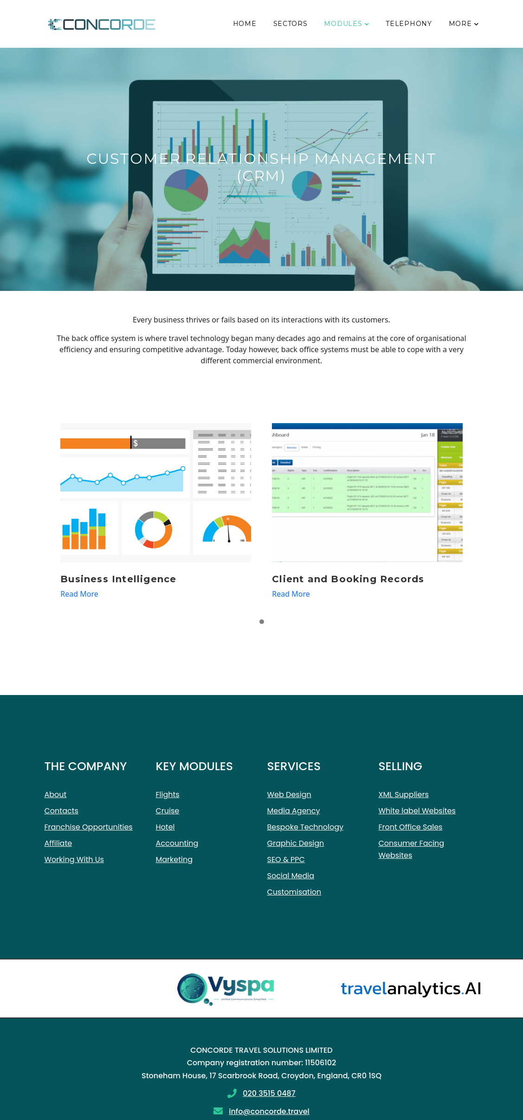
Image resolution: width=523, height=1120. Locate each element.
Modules (343, 23)
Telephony (409, 23)
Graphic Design (295, 843)
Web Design (289, 794)
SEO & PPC (286, 859)
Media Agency (293, 810)
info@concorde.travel (269, 1111)
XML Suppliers (404, 794)
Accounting (177, 843)
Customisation (294, 892)
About (56, 794)
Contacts (61, 810)
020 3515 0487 (269, 1093)
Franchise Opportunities (89, 827)
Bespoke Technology (305, 827)
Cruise (168, 810)
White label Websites (417, 810)
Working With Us (74, 859)
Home (245, 23)
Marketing (174, 859)
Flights (168, 794)
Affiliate (58, 843)
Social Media (291, 875)
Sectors (290, 23)
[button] (261, 622)
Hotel (165, 827)
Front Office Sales (411, 827)
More (460, 23)
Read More (79, 594)
